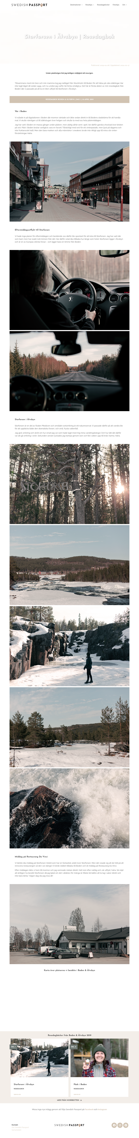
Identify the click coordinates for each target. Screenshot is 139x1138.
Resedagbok (19, 1089)
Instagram (102, 1109)
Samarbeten (16, 1130)
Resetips (89, 5)
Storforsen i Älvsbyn (24, 1084)
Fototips (116, 5)
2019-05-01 (77, 1094)
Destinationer (76, 5)
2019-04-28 (17, 1094)
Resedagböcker (103, 5)
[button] (76, 4)
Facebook (89, 1109)
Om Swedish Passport (20, 1127)
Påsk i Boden (80, 1084)
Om (124, 5)
